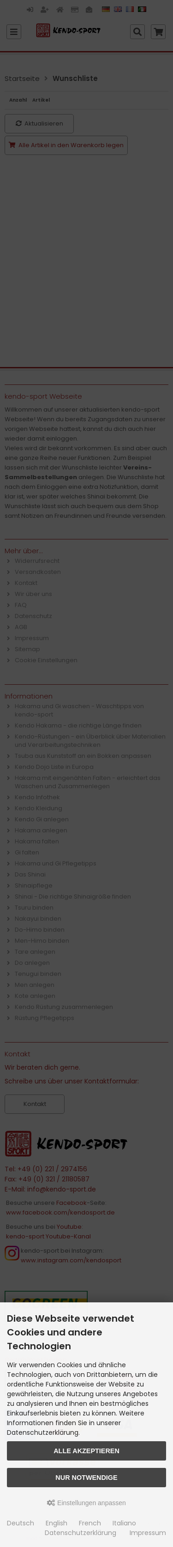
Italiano (124, 1523)
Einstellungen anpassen (86, 1503)
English (56, 1523)
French (90, 1523)
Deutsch (20, 1523)
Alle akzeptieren (86, 1451)
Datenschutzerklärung (80, 1532)
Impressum (148, 1532)
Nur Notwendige (86, 1477)
